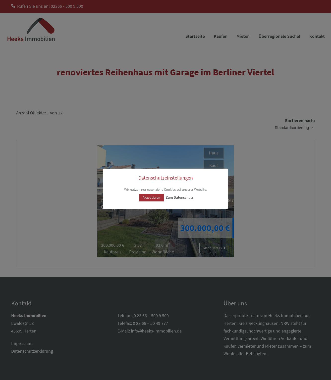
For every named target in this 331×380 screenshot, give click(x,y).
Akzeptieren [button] (151, 197)
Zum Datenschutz (179, 197)
